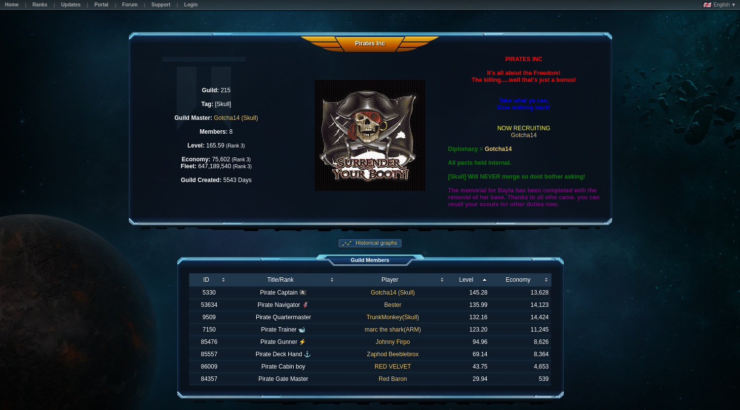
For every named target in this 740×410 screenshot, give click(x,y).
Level (466, 279)
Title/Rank (280, 279)
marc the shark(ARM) (393, 329)
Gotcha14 (524, 135)
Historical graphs (375, 243)
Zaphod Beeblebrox (393, 354)
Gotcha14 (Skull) (236, 117)
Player (390, 279)
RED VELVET (393, 366)
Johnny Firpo (393, 341)
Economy (518, 279)
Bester (392, 304)
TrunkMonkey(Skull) (393, 317)
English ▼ (719, 5)
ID (206, 279)
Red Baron (393, 378)
